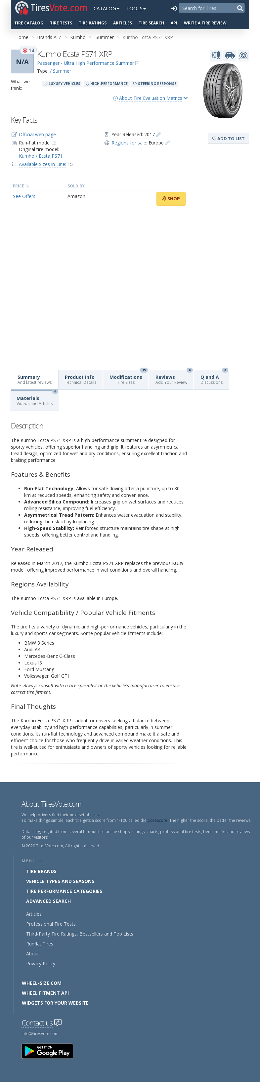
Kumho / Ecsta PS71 (41, 156)
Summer (105, 37)
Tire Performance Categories (64, 891)
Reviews (174, 377)
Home (21, 37)
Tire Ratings (93, 23)
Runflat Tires (39, 944)
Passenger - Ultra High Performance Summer (85, 63)
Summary (35, 379)
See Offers (24, 196)
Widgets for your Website (55, 1003)
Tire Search (151, 23)
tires (94, 815)
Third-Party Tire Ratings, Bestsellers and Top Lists (79, 934)
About (32, 953)
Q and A (214, 377)
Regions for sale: (129, 143)
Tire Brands (41, 871)
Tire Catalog (28, 23)
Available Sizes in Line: (42, 164)
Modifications (128, 377)
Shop (171, 198)
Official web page (37, 134)
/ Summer (60, 71)
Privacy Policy (40, 963)
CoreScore (157, 820)
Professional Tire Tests (51, 924)
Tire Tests (61, 23)
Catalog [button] (106, 8)
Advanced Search (48, 901)
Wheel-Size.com (42, 983)
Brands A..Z (49, 37)
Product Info (80, 379)
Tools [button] (136, 8)
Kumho (78, 37)
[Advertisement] (99, 263)
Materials (37, 398)
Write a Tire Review (205, 23)
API (174, 23)
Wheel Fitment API (45, 993)
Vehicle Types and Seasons (60, 881)
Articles (122, 23)
